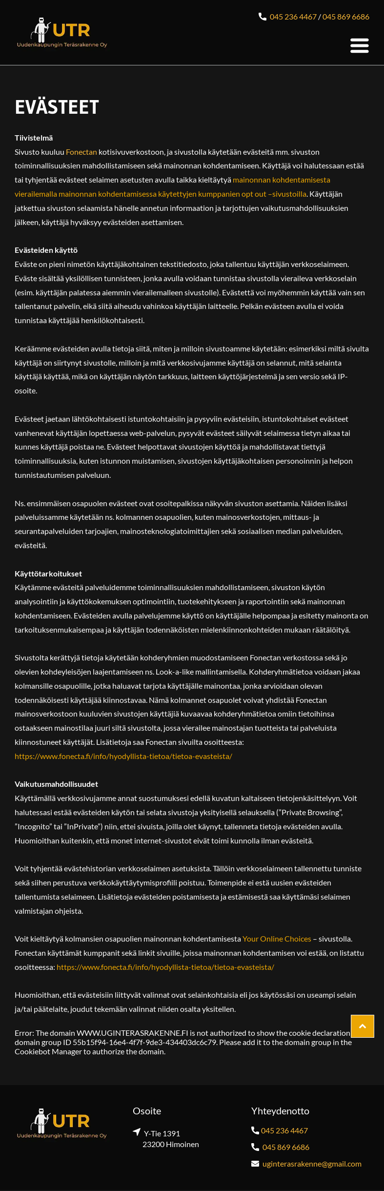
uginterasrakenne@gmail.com (312, 1163)
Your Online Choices (277, 938)
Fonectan (81, 151)
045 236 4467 (293, 16)
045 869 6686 (346, 16)
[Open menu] (359, 45)
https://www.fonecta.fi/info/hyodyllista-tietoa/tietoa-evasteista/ (123, 755)
